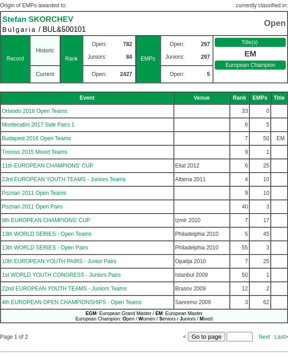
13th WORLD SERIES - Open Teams (46, 234)
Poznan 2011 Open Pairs (32, 206)
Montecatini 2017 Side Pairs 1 (38, 125)
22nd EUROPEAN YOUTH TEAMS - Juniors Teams (64, 288)
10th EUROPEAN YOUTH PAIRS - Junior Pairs (59, 261)
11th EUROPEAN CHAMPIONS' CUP (47, 166)
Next (264, 337)
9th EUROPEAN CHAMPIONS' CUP (46, 220)
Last (279, 337)
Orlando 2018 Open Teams (34, 111)
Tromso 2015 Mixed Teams (34, 152)
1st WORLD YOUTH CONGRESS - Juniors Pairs (61, 275)
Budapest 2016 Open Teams (36, 138)
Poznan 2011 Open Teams (34, 193)
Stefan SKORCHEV (37, 19)
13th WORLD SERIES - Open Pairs (45, 247)
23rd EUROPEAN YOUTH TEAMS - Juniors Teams (64, 179)
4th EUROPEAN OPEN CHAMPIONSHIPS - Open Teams (71, 302)
